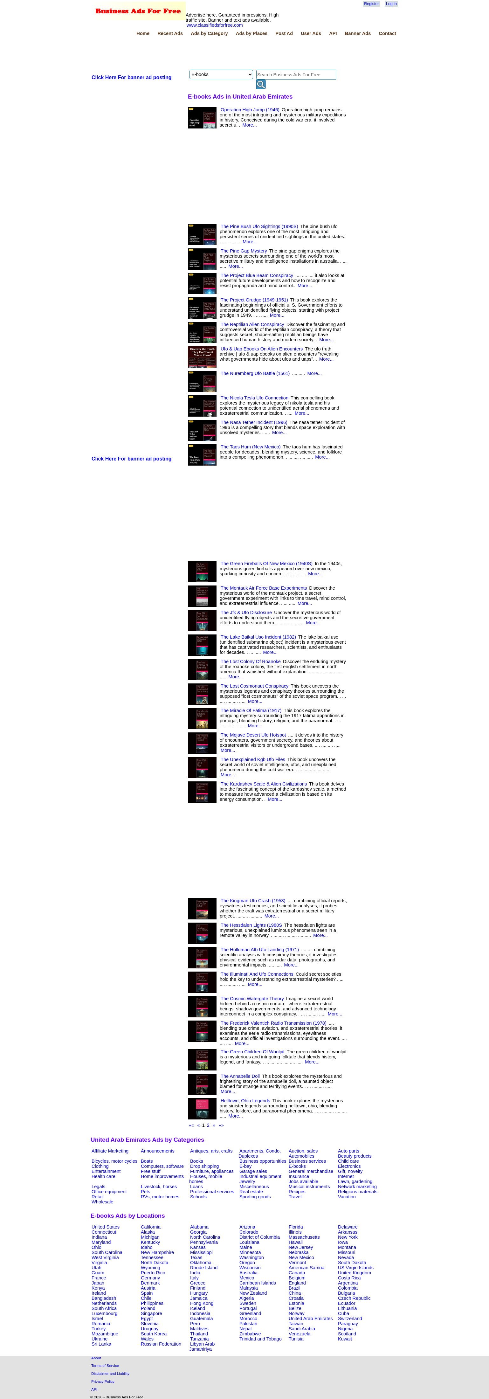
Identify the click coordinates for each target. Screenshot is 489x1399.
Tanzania (199, 1338)
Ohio (96, 1247)
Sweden (247, 1303)
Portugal (248, 1308)
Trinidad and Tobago (260, 1338)
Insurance (299, 1176)
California (151, 1226)
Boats (147, 1161)
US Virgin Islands (356, 1267)
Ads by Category (209, 33)
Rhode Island (203, 1267)
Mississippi (201, 1252)
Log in (391, 4)
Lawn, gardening (355, 1181)
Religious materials (357, 1191)
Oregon (247, 1262)
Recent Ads (170, 33)
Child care (348, 1161)
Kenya (98, 1288)
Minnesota (250, 1252)
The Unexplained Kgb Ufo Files (253, 759)
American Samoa (306, 1267)
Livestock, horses (159, 1186)
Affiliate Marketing (110, 1150)
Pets (145, 1191)
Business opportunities (262, 1161)
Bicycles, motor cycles (114, 1161)
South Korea (154, 1333)
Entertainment (106, 1171)
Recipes (297, 1191)
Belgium (297, 1277)
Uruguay (149, 1328)
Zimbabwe (250, 1333)
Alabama (199, 1226)
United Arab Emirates (311, 1318)
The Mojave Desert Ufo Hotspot (253, 735)
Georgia (198, 1232)
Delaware (348, 1226)
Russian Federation (161, 1344)
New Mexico (301, 1257)
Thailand (199, 1333)
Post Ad (284, 33)
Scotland (347, 1333)
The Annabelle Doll (240, 1076)
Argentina (348, 1282)
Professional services (212, 1191)
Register (371, 4)
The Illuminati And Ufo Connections (257, 974)
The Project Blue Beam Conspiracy (257, 275)
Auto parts (348, 1150)
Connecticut (104, 1232)
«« (191, 1125)
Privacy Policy (102, 1381)
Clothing (100, 1166)
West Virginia (105, 1257)
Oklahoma (200, 1262)
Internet (346, 1176)
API (333, 33)
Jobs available (303, 1181)
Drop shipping (204, 1166)
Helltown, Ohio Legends (245, 1100)
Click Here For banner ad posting (132, 77)
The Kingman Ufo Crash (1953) (253, 900)
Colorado (248, 1232)
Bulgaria (346, 1293)
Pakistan (248, 1323)
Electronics (349, 1166)
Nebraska (299, 1252)
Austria (148, 1288)
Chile (146, 1298)
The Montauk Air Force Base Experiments (264, 588)
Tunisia (296, 1338)
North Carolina (205, 1237)
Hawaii (296, 1242)
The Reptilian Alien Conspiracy (252, 324)
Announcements (158, 1150)
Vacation (347, 1196)
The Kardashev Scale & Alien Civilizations (264, 783)
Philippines (152, 1303)
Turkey (99, 1328)
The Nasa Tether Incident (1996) (254, 422)
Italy (194, 1277)
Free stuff (151, 1171)
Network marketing (357, 1186)
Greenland (250, 1313)
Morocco (248, 1318)
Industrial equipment (260, 1176)
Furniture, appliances (212, 1171)
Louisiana (249, 1242)
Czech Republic (354, 1298)
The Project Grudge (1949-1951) (254, 299)
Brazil (294, 1288)
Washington (251, 1257)
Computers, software (162, 1166)
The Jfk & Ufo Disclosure (246, 612)
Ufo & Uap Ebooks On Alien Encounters (262, 348)
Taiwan (296, 1323)
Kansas (198, 1247)
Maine (245, 1247)
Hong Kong (201, 1303)
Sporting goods (255, 1196)
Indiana (99, 1237)
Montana (347, 1247)
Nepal (245, 1328)
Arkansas (347, 1232)
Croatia (296, 1298)
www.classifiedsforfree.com (215, 25)
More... (249, 125)
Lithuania (347, 1308)
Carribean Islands (257, 1282)
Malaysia (248, 1288)
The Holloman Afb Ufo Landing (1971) (260, 949)
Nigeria (345, 1328)
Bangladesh (104, 1298)
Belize (295, 1308)
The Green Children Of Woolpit (253, 1051)
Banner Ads (358, 33)
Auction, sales (303, 1150)
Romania (101, 1323)
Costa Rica (349, 1277)
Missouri (346, 1252)
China (295, 1293)
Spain (147, 1293)
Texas (196, 1257)
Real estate (251, 1191)
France (99, 1277)
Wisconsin (250, 1267)
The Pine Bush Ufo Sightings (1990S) (259, 226)
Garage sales (253, 1171)
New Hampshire (157, 1252)
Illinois (295, 1232)
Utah (96, 1267)
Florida (296, 1226)
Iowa (343, 1242)
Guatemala (201, 1318)
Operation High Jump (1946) (250, 109)
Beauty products (355, 1156)
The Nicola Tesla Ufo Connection (254, 397)
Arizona (247, 1226)
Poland (148, 1308)
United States (106, 1226)
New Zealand (253, 1293)
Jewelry (247, 1181)
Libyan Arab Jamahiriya (202, 1346)
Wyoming (150, 1267)
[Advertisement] (206, 53)
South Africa (104, 1308)
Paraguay (348, 1323)
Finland (197, 1288)
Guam (98, 1272)
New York (348, 1237)
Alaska (148, 1232)
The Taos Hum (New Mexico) (251, 446)
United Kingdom (354, 1272)
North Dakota (154, 1262)
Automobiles (301, 1156)
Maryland (101, 1242)
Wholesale (102, 1201)
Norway (297, 1313)
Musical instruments (309, 1186)
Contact (387, 33)
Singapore (151, 1313)
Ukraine (100, 1338)
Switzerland (350, 1318)
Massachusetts (304, 1237)
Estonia (296, 1303)
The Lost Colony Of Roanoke (251, 661)
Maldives (199, 1328)
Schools (198, 1196)
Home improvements (162, 1176)
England (297, 1282)
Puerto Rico (153, 1272)
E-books (297, 1166)
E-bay (245, 1166)
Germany (150, 1277)
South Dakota (352, 1262)
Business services (307, 1161)
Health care (103, 1176)
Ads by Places (251, 33)
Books (196, 1161)
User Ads (311, 33)
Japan (98, 1282)
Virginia (99, 1262)
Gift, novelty (350, 1171)
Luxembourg (104, 1313)
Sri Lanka (101, 1344)
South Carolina (107, 1252)
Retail (97, 1196)
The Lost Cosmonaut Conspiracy (254, 686)
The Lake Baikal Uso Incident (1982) (258, 637)
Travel (295, 1196)
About (96, 1358)
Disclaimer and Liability (110, 1373)
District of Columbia (259, 1237)
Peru (195, 1323)
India (195, 1272)
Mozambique (105, 1333)
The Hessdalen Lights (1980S (251, 925)
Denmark (150, 1282)
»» (221, 1125)
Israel (97, 1318)
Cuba (343, 1313)
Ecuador (346, 1303)
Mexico (246, 1277)
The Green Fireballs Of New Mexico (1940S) (267, 563)
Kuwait (345, 1338)
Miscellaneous (254, 1186)
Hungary (199, 1293)
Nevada (346, 1257)
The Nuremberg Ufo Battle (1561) (255, 373)
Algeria (246, 1298)
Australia (248, 1272)
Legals (98, 1186)
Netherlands (104, 1303)
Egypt (147, 1318)
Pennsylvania (204, 1242)
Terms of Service (105, 1365)
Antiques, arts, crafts (211, 1150)
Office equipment (109, 1191)
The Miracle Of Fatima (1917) (251, 710)
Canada (297, 1272)
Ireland (99, 1293)
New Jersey (301, 1247)
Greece (197, 1282)
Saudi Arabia (302, 1328)
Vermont (297, 1262)
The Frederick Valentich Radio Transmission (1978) (274, 1023)
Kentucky (150, 1242)
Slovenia (150, 1323)
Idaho (147, 1247)
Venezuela (299, 1333)
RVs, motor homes (160, 1196)
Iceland (197, 1308)
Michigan (150, 1237)
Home (142, 33)
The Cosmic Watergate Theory (252, 998)
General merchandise (311, 1171)
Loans (196, 1186)
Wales (147, 1338)
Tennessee (152, 1257)
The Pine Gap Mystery (244, 250)
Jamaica (199, 1298)
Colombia (348, 1288)
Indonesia (200, 1313)
